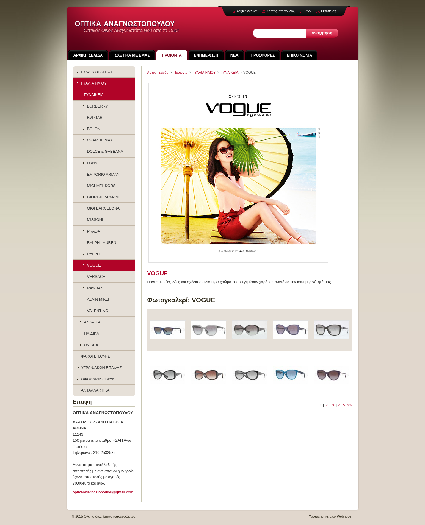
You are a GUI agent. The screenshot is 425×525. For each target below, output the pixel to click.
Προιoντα (180, 72)
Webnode (344, 516)
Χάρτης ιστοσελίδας (280, 11)
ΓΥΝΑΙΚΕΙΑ (229, 72)
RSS (308, 11)
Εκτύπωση (328, 11)
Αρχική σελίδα (246, 11)
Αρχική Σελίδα (158, 72)
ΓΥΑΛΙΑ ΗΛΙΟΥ (204, 72)
